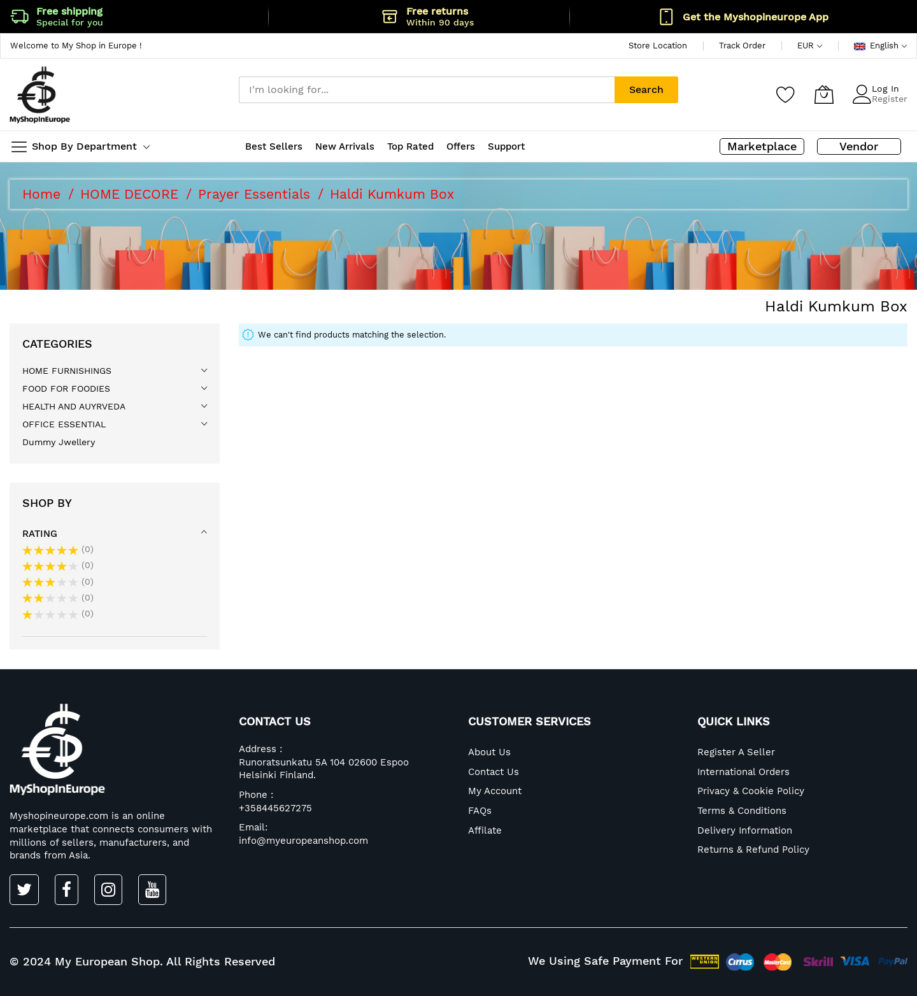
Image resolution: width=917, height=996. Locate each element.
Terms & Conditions (741, 810)
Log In (885, 88)
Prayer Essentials (256, 194)
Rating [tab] (39, 533)
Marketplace (762, 146)
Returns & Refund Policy (753, 849)
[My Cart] (824, 94)
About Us (489, 752)
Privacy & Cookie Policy (750, 791)
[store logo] (40, 94)
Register (889, 99)
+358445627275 (275, 808)
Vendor (858, 146)
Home (43, 194)
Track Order (742, 45)
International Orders (743, 772)
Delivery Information (744, 830)
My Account (495, 791)
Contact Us (493, 772)
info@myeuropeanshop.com (303, 840)
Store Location (658, 45)
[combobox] (427, 89)
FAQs (480, 810)
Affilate (485, 830)
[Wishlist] (785, 94)
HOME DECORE (131, 194)
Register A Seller (736, 752)
